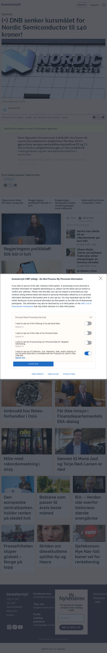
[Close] (101, 279)
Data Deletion (38, 374)
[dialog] (53, 326)
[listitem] (53, 317)
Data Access (53, 374)
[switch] (88, 323)
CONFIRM (33, 364)
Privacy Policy (69, 374)
